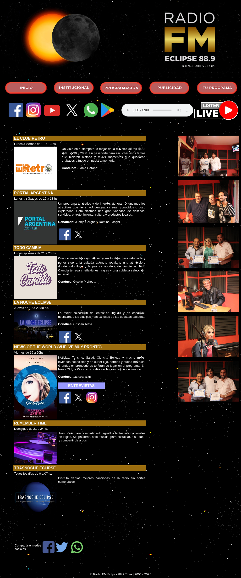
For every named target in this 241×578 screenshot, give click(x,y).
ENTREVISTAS (81, 386)
